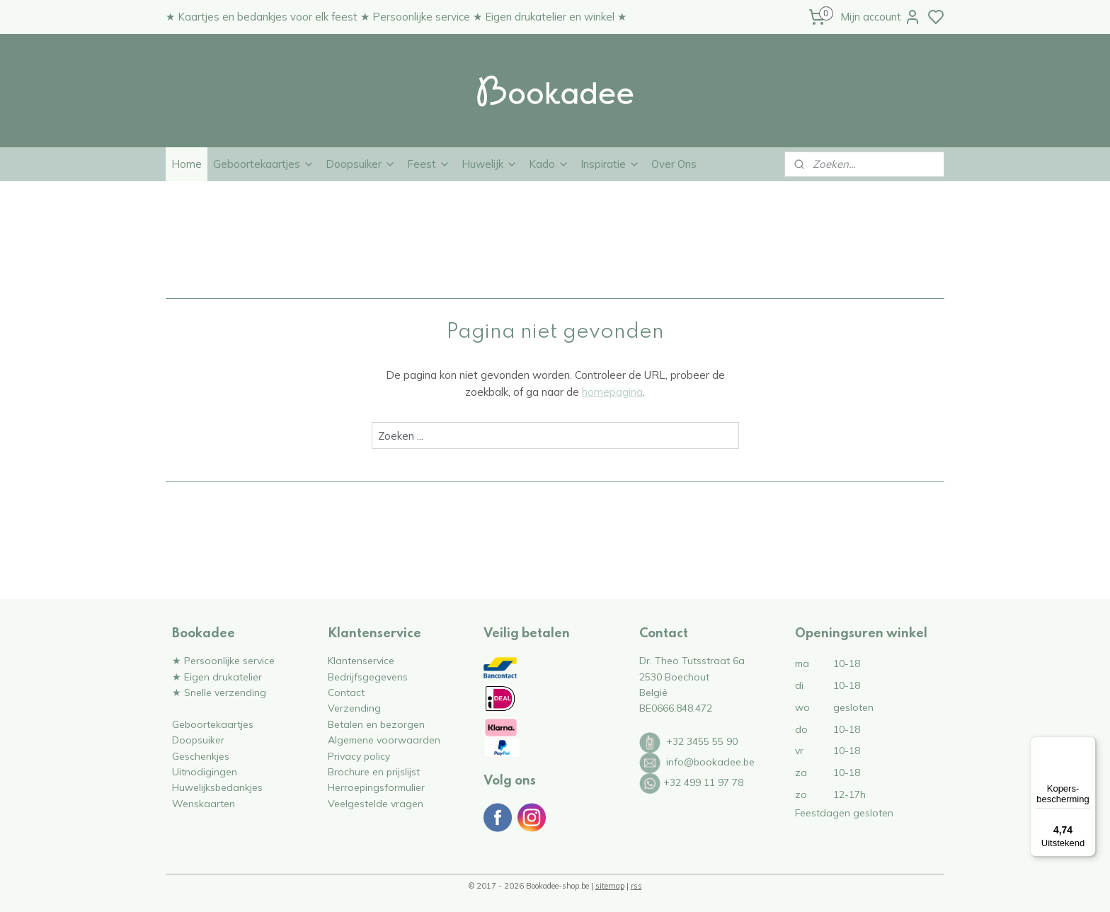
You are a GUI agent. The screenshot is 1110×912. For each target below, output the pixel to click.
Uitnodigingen (204, 771)
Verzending (354, 708)
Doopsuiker (361, 164)
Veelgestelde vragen (375, 803)
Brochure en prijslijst (374, 771)
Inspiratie (610, 164)
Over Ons (674, 164)
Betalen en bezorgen (376, 724)
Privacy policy (359, 756)
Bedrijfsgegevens (368, 677)
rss (636, 886)
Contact (346, 692)
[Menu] (1087, 744)
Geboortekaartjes (263, 164)
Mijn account (880, 16)
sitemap (609, 886)
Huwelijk (489, 164)
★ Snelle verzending (219, 692)
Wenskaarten (203, 803)
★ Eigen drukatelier (217, 677)
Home (186, 164)
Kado (549, 164)
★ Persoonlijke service (223, 660)
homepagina (612, 392)
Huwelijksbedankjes (217, 787)
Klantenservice (361, 660)
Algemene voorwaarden (384, 740)
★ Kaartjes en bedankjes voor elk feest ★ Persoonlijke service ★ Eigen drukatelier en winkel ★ (396, 16)
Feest (428, 164)
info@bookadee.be (710, 762)
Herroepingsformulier (376, 787)
